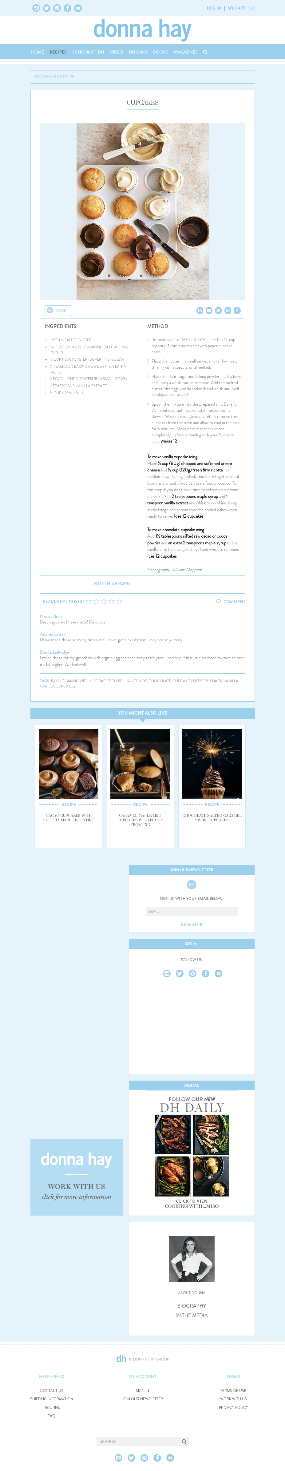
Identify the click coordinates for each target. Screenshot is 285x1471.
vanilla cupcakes (57, 686)
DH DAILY (138, 52)
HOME (37, 52)
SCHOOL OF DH (88, 52)
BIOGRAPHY (191, 1306)
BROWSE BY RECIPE (54, 77)
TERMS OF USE (233, 1390)
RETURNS (51, 1407)
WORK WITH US (233, 1399)
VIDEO (116, 52)
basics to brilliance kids (123, 681)
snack (216, 681)
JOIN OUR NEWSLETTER (142, 1399)
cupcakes (182, 681)
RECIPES (58, 52)
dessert (201, 681)
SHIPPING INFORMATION (51, 1399)
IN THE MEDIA (192, 1315)
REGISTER (191, 924)
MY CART (236, 8)
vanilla (231, 681)
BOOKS (160, 52)
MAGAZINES (186, 52)
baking (57, 681)
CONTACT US (51, 1390)
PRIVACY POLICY (233, 1407)
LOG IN (214, 8)
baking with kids (81, 681)
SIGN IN (142, 1390)
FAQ (51, 1416)
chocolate (159, 681)
